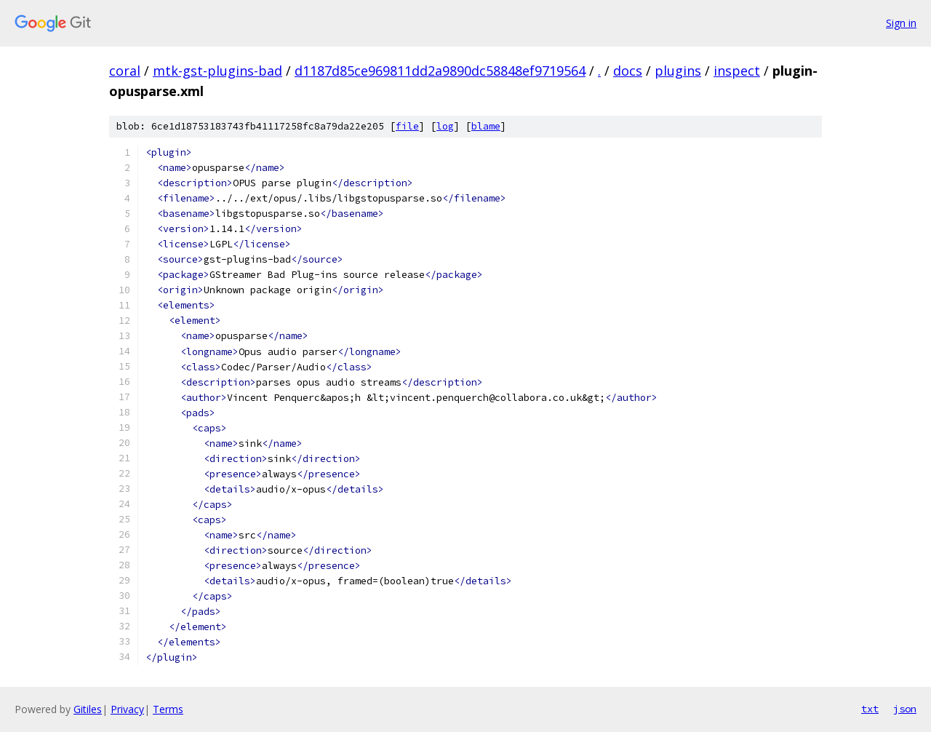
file (407, 126)
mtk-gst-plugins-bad (217, 70)
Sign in (901, 23)
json (904, 708)
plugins (678, 70)
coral (124, 70)
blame (485, 126)
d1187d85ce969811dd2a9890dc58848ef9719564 (440, 70)
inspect (737, 70)
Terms (168, 709)
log (445, 126)
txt (870, 708)
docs (627, 70)
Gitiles (87, 709)
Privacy (127, 709)
